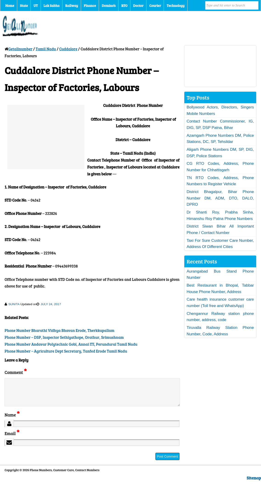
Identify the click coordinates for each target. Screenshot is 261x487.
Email (12, 439)
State (24, 5)
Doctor (138, 5)
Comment (16, 372)
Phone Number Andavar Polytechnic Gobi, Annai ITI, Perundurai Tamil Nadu (71, 344)
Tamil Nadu (46, 48)
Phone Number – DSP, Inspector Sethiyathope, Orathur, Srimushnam (64, 337)
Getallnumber (20, 48)
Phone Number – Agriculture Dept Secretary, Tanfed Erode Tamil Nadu (66, 351)
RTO (124, 5)
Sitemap (254, 483)
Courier (155, 5)
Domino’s (108, 5)
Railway (71, 5)
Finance (90, 5)
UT (36, 5)
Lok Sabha (52, 5)
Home (9, 5)
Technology (176, 5)
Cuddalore (68, 48)
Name (12, 420)
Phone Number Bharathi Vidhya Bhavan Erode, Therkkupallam (59, 330)
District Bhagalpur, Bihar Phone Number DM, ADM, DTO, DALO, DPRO (220, 198)
